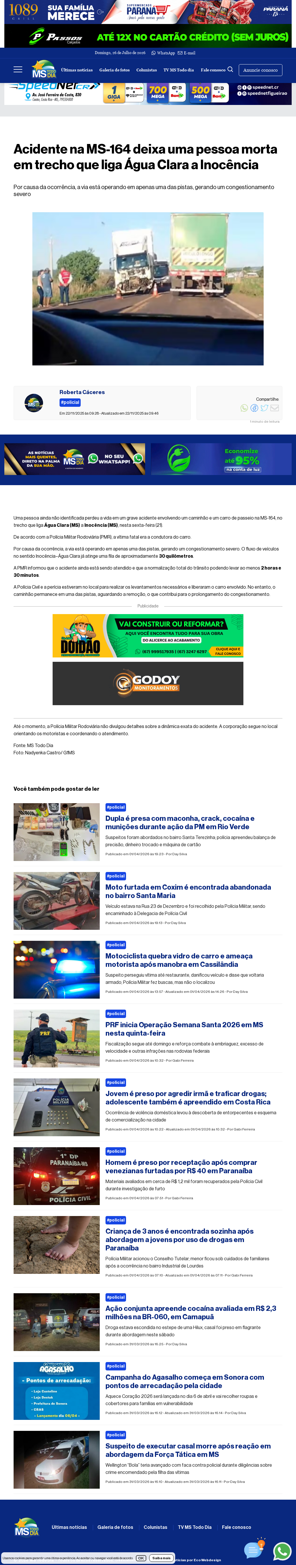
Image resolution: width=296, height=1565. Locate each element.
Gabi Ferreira (183, 1060)
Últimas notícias (77, 70)
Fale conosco (213, 70)
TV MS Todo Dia (195, 1527)
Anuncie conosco (260, 70)
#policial (116, 807)
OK (141, 1558)
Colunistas (146, 70)
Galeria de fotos (114, 70)
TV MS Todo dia (179, 70)
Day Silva (179, 854)
